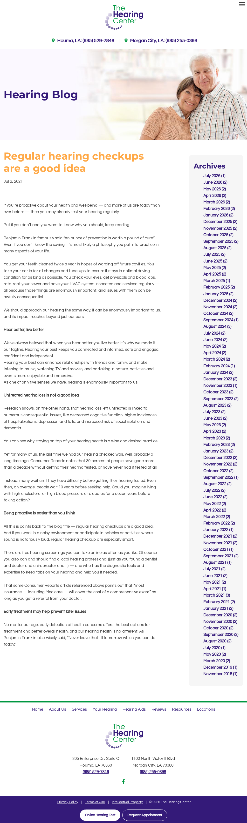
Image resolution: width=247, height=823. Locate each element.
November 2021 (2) (220, 543)
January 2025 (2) (218, 294)
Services (79, 709)
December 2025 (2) (220, 222)
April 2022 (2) (214, 510)
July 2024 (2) (214, 333)
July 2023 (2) (214, 412)
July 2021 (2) (214, 569)
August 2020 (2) (217, 641)
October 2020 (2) (218, 628)
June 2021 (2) (215, 575)
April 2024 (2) (214, 353)
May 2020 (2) (214, 654)
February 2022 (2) (219, 523)
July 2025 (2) (214, 254)
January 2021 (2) (218, 608)
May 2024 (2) (214, 346)
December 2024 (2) (220, 300)
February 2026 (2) (219, 209)
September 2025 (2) (220, 241)
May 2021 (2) (214, 582)
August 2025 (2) (217, 248)
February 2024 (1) (219, 366)
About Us (57, 709)
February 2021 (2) (219, 602)
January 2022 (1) (218, 530)
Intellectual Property (127, 802)
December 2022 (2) (220, 458)
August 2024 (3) (217, 326)
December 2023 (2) (220, 379)
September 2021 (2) (220, 556)
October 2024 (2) (218, 313)
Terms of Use (95, 802)
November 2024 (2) (220, 307)
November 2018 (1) (220, 674)
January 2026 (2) (218, 215)
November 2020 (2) (220, 622)
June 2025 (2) (215, 261)
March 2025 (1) (216, 281)
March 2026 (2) (216, 202)
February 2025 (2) (219, 287)
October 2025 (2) (218, 235)
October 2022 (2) (218, 471)
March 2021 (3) (216, 595)
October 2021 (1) (218, 549)
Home (37, 709)
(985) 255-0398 (153, 772)
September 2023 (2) (220, 399)
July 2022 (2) (214, 490)
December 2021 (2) (220, 536)
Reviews (158, 709)
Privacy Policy (67, 802)
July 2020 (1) (214, 648)
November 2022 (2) (220, 464)
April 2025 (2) (214, 274)
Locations (206, 709)
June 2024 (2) (215, 340)
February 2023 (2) (219, 445)
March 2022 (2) (216, 517)
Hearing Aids (134, 709)
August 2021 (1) (217, 562)
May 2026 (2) (214, 189)
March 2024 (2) (216, 359)
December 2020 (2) (220, 615)
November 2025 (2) (220, 228)
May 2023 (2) (214, 425)
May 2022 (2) (214, 503)
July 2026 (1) (214, 176)
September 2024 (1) (220, 320)
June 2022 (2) (215, 497)
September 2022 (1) (220, 477)
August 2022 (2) (217, 484)
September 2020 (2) (220, 635)
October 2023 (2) (218, 392)
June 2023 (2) (215, 418)
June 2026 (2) (215, 182)
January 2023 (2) (218, 451)
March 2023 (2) (216, 438)
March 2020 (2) (216, 661)
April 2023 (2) (214, 431)
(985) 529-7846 (96, 772)
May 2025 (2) (214, 268)
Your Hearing (105, 709)
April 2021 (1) (214, 589)
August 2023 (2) (217, 405)
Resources (181, 709)
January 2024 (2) (218, 373)
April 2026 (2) (214, 196)
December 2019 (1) (220, 667)
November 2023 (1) (220, 386)
